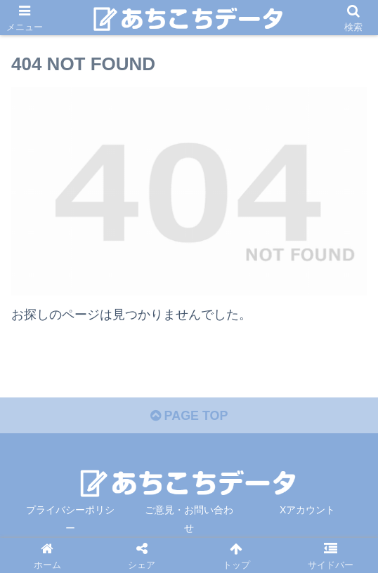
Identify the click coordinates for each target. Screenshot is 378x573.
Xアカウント (307, 510)
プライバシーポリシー (70, 519)
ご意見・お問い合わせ (189, 519)
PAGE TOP (189, 416)
